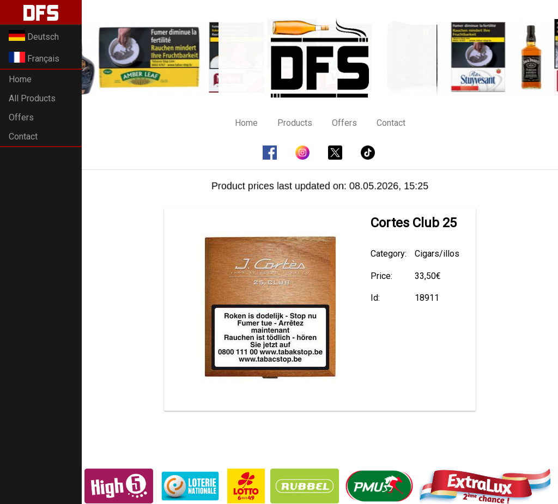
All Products (32, 98)
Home (20, 79)
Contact (23, 136)
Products (294, 123)
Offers (21, 117)
